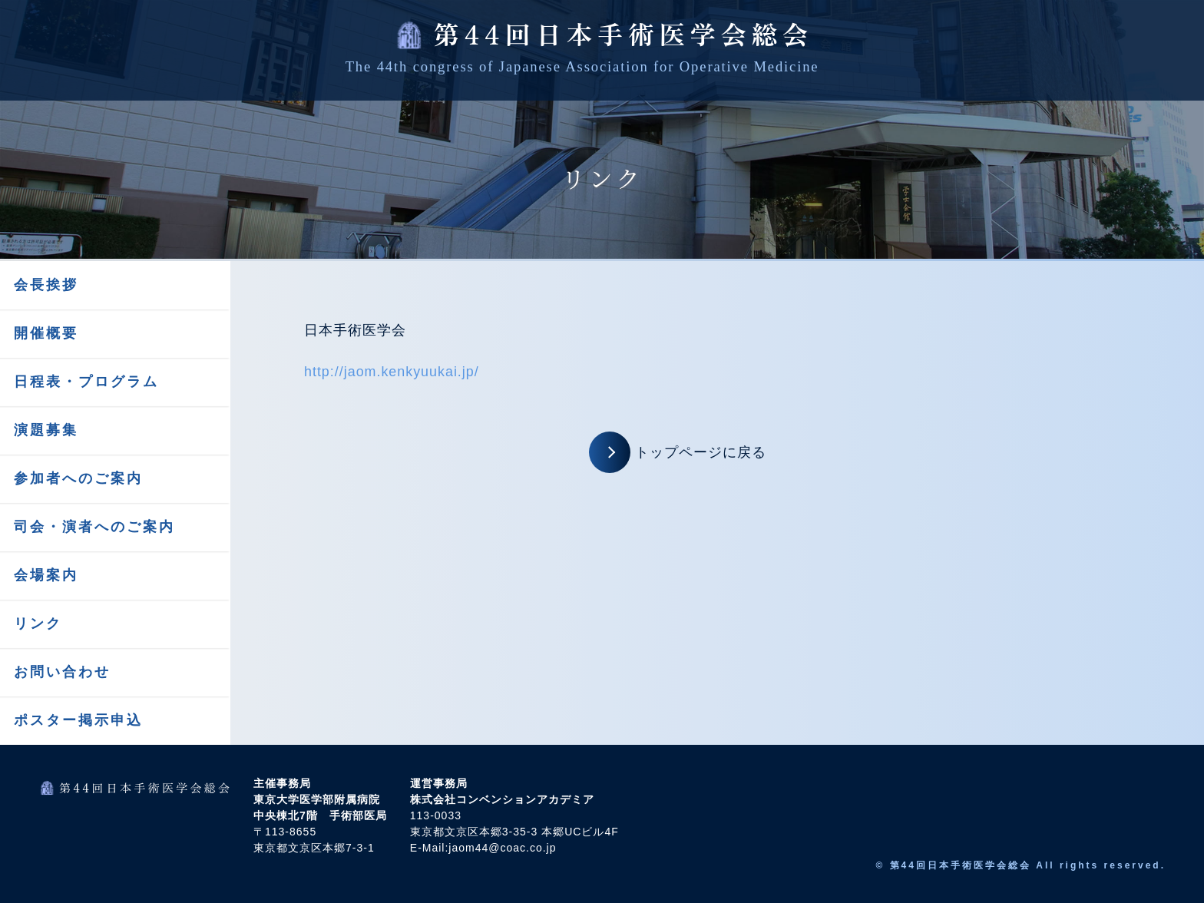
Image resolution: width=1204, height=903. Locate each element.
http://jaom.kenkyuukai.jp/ (392, 371)
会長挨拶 (46, 285)
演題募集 (46, 430)
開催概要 (46, 333)
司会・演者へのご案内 (94, 526)
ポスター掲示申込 (78, 720)
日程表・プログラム (86, 381)
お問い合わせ (62, 672)
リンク (38, 623)
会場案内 (46, 575)
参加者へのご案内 (78, 478)
